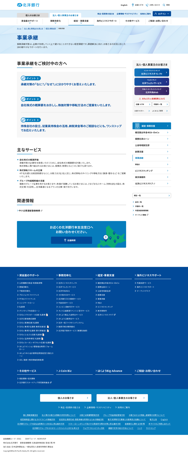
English (124, 5)
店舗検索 (71, 240)
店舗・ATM (140, 104)
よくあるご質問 (157, 111)
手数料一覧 (158, 104)
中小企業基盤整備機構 (30, 210)
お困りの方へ (139, 111)
